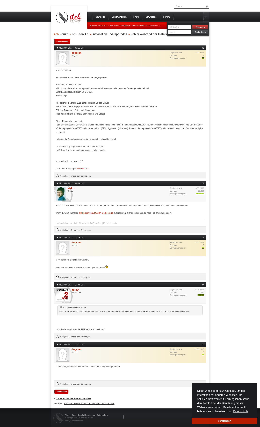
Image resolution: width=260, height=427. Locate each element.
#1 (203, 48)
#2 (203, 183)
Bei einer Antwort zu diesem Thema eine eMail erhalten (89, 403)
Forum (94, 25)
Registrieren (200, 32)
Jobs (74, 415)
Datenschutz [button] (240, 411)
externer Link (83, 168)
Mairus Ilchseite (110, 223)
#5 (203, 344)
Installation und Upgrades (121, 25)
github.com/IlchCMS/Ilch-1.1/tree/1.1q (96, 213)
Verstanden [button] (224, 420)
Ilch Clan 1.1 (104, 25)
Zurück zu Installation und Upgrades (73, 398)
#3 (203, 237)
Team (67, 415)
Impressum (90, 415)
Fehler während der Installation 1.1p (147, 25)
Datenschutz (102, 415)
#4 (203, 285)
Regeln (81, 415)
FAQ (92, 223)
